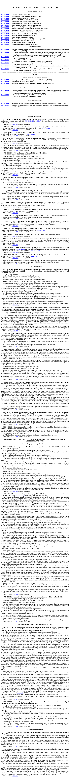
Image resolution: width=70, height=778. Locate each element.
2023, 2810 (15, 699)
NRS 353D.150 (5, 39)
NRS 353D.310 (5, 81)
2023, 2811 (15, 424)
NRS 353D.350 (5, 90)
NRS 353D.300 (5, 80)
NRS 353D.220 (5, 57)
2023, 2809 (15, 379)
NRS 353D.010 (5, 14)
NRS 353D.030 (5, 18)
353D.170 (39, 121)
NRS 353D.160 (5, 40)
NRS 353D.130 (5, 35)
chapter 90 (20, 693)
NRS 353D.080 (5, 27)
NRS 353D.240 (5, 63)
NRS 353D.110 (5, 32)
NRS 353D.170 (5, 42)
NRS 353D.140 (5, 37)
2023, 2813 (15, 263)
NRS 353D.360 (5, 95)
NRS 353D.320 (5, 83)
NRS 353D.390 (5, 105)
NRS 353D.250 (5, 66)
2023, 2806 (15, 491)
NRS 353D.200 (5, 49)
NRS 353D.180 (5, 44)
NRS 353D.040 (5, 20)
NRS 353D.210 (5, 52)
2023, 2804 (15, 124)
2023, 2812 (15, 346)
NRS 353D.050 (5, 21)
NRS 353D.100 (5, 30)
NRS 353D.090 (5, 28)
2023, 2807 (15, 331)
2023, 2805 (15, 187)
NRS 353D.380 (5, 103)
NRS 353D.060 (5, 23)
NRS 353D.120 (5, 33)
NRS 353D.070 (5, 25)
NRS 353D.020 (5, 16)
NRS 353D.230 (5, 60)
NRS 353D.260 (5, 69)
